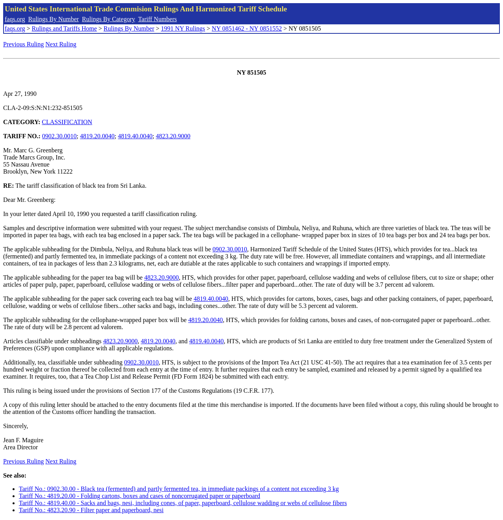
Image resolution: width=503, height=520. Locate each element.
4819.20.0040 (97, 136)
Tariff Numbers (157, 19)
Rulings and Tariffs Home (64, 28)
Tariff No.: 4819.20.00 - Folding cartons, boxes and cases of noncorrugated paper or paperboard (139, 496)
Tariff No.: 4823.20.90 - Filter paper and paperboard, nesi (91, 510)
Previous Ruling (23, 44)
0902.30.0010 (59, 136)
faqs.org (15, 19)
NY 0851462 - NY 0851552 (247, 28)
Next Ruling (61, 44)
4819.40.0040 (135, 136)
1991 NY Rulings (183, 28)
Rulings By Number (53, 19)
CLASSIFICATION (67, 122)
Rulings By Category (108, 19)
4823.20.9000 (173, 136)
